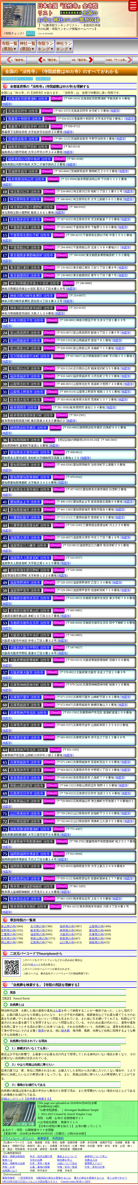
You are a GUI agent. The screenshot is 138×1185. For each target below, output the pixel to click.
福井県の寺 (67, 926)
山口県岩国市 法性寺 (25, 821)
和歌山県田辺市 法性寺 (26, 785)
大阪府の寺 (67, 934)
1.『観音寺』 (18, 60)
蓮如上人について (67, 1156)
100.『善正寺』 (80, 60)
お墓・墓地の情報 (40, 1167)
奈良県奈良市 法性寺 (25, 778)
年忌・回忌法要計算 (41, 1156)
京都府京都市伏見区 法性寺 (30, 598)
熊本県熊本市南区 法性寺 (28, 906)
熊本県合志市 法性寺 (25, 899)
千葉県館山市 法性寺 (25, 247)
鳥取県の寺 (67, 938)
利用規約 (58, 1138)
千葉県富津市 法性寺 (25, 227)
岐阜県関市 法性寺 (23, 407)
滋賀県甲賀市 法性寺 (25, 590)
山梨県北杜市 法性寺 (25, 384)
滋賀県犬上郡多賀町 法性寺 (30, 558)
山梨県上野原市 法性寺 (26, 392)
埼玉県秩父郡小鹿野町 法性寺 (31, 207)
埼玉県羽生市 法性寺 (25, 199)
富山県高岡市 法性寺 (25, 333)
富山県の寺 (8, 926)
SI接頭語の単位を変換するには (53, 1178)
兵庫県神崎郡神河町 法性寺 (30, 685)
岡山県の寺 (8, 942)
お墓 (58, 1010)
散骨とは (7, 1160)
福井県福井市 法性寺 (25, 376)
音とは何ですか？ (117, 1178)
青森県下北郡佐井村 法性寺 (28, 126)
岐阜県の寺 (37, 930)
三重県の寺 (8, 934)
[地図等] (7, 104)
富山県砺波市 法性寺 (25, 340)
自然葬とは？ (9, 1170)
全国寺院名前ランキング (17, 78)
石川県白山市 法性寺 (25, 368)
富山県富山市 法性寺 (25, 348)
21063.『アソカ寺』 (117, 60)
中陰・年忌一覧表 (67, 1167)
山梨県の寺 (96, 926)
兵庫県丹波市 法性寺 (25, 725)
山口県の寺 (67, 942)
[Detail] (57, 98)
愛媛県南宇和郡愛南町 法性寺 (31, 841)
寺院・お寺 (8, 1167)
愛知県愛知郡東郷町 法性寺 (30, 477)
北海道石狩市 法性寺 (23, 111)
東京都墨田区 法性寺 (25, 275)
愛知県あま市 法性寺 (25, 502)
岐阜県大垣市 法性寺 (25, 400)
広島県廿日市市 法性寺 (26, 793)
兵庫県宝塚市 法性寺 (25, 737)
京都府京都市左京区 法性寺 (30, 623)
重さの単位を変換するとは (89, 1178)
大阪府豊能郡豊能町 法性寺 (30, 660)
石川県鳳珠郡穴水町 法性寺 (30, 356)
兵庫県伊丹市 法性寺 (25, 770)
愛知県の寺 (96, 930)
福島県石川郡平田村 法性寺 (28, 147)
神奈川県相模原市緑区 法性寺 (31, 308)
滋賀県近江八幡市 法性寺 (28, 545)
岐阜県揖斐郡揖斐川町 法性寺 (31, 415)
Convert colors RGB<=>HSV (76, 1181)
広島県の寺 (37, 942)
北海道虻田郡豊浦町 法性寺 (28, 98)
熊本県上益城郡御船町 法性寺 (31, 886)
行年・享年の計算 (95, 1167)
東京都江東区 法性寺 (25, 267)
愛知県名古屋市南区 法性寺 (30, 489)
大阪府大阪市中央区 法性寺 (30, 635)
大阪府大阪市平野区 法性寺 (30, 647)
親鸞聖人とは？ (93, 1163)
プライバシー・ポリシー (18, 1138)
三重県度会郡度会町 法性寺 (30, 525)
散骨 (41, 1030)
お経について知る (67, 1163)
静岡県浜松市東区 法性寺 (28, 428)
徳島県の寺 (96, 942)
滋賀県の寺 (37, 934)
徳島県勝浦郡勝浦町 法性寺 (30, 829)
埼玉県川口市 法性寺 (25, 191)
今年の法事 (36, 1160)
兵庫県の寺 (96, 934)
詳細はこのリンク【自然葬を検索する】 (27, 1098)
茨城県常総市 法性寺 (23, 171)
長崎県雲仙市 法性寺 (25, 878)
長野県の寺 (8, 930)
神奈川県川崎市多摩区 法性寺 (31, 296)
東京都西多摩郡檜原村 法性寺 (31, 255)
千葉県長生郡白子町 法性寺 (30, 235)
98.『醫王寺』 (50, 60)
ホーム (30, 33)
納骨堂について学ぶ (96, 1156)
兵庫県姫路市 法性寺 (25, 705)
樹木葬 (65, 1030)
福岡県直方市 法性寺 (25, 866)
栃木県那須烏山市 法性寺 (26, 179)
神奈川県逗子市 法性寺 (26, 320)
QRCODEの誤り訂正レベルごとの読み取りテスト (30, 1181)
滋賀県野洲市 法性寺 (25, 582)
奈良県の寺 (8, 938)
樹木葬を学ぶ (64, 1160)
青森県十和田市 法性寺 (24, 119)
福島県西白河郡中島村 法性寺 (29, 159)
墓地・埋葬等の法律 (13, 1163)
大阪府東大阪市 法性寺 (26, 672)
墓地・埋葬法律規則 (13, 1156)
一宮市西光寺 (25, 1178)
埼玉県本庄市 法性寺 (25, 219)
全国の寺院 (43, 78)
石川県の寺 (37, 926)
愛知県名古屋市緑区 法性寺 (30, 452)
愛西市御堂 (8, 1178)
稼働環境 (43, 1138)
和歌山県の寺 (39, 938)
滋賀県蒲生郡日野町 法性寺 (30, 570)
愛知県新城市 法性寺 (25, 510)
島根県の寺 (96, 938)
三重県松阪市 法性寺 (25, 517)
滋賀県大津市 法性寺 (25, 537)
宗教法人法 (91, 1160)
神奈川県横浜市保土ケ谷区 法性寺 (34, 283)
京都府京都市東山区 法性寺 (30, 610)
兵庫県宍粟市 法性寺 (25, 697)
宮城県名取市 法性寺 (23, 139)
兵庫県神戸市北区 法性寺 (28, 713)
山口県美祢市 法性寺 (25, 813)
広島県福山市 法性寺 (25, 801)
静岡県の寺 (67, 930)
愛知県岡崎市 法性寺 (25, 440)
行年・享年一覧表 (40, 1163)
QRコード (35, 964)
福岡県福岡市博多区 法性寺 (30, 854)
